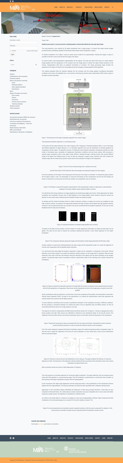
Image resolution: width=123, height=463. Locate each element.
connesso (41, 424)
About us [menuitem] (62, 7)
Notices (14, 97)
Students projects (66, 29)
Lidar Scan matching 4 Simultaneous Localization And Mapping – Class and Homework (21, 123)
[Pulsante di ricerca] (36, 64)
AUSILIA (12, 74)
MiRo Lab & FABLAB (15, 130)
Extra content (15, 95)
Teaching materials (17, 104)
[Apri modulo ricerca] (112, 7)
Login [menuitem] (103, 438)
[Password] (24, 48)
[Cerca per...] (24, 64)
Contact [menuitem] (106, 7)
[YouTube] (12, 1)
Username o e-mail (15, 40)
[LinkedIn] (10, 1)
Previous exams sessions (19, 101)
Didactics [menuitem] (70, 7)
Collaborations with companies (18, 76)
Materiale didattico (17, 85)
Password (12, 45)
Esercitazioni (15, 89)
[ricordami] (10, 50)
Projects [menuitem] (79, 7)
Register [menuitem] (110, 438)
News (11, 91)
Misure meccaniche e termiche (18, 80)
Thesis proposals (15, 108)
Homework (15, 99)
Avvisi (13, 82)
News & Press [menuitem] (98, 7)
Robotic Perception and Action (18, 93)
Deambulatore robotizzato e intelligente (21, 132)
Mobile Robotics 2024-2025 (18, 128)
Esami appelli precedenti (19, 87)
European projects (15, 78)
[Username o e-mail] (24, 42)
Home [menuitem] (56, 7)
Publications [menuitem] (88, 7)
